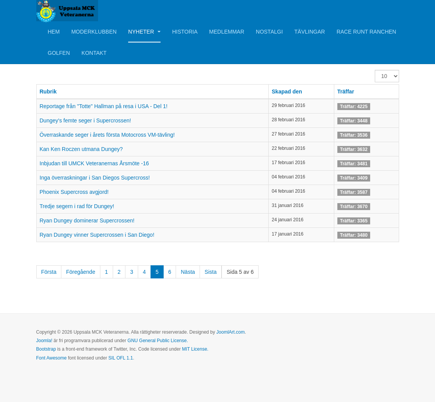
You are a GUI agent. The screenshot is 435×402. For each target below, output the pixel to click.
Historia (185, 32)
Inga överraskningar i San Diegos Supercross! (95, 178)
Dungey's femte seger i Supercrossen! (85, 120)
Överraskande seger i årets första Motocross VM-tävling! (107, 135)
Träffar (345, 91)
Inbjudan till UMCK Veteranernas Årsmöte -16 (94, 163)
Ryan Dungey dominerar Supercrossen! (87, 220)
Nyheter (144, 32)
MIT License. (195, 349)
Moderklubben (94, 32)
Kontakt (94, 53)
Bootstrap (46, 349)
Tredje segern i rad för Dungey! (77, 206)
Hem (54, 32)
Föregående (80, 272)
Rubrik (48, 91)
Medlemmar (226, 32)
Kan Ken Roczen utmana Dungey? (81, 149)
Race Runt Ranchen (366, 32)
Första (49, 272)
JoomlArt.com (231, 332)
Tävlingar (310, 32)
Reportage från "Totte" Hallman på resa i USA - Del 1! (104, 106)
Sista (211, 272)
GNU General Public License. (157, 340)
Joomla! (44, 340)
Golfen (59, 53)
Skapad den (287, 91)
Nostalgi (269, 32)
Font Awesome (51, 358)
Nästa (188, 272)
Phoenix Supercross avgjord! (74, 192)
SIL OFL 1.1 (120, 358)
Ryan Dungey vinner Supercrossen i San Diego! (97, 235)
